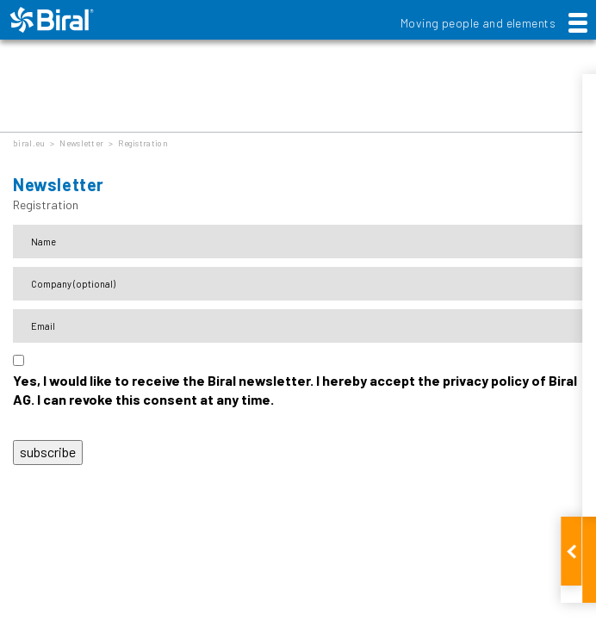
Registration (143, 143)
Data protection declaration (86, 422)
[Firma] (298, 284)
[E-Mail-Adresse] (298, 326)
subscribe (48, 451)
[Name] (298, 241)
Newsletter (81, 143)
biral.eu (29, 143)
